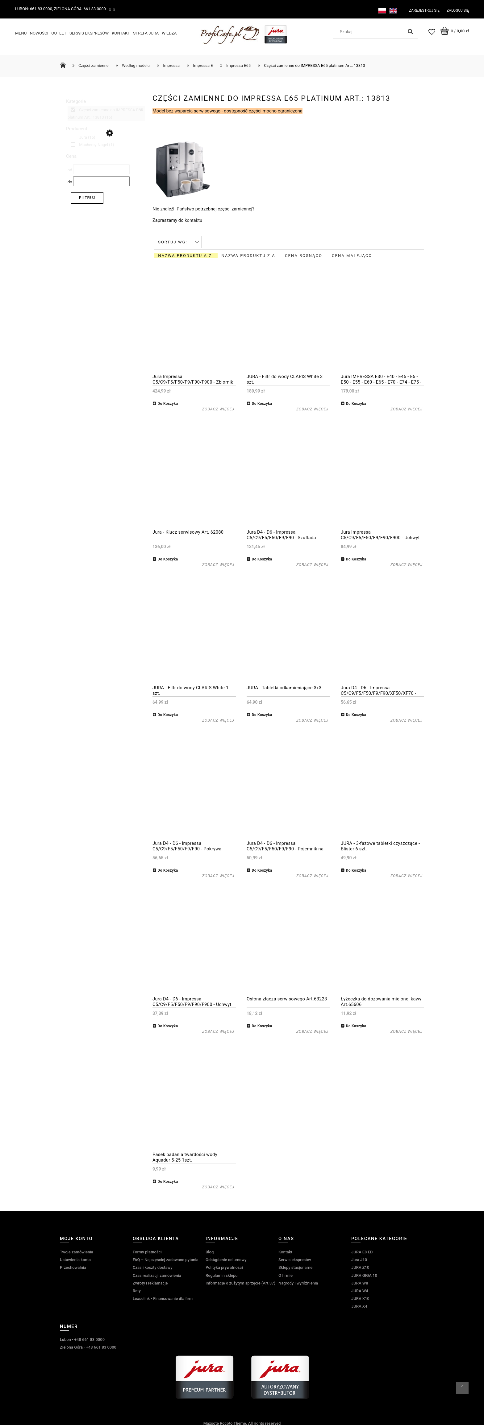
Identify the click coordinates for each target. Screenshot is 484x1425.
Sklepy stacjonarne (295, 1266)
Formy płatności (147, 1251)
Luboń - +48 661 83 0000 (82, 1338)
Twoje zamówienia (76, 1251)
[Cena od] (101, 168)
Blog (210, 1251)
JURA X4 (359, 1305)
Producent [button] (76, 128)
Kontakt (285, 1251)
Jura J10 (359, 1258)
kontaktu (193, 219)
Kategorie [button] (76, 100)
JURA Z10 (360, 1266)
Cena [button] (71, 155)
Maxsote (211, 1422)
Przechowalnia (73, 1266)
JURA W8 (359, 1282)
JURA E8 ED (362, 1251)
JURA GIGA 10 (364, 1274)
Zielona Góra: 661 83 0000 (80, 8)
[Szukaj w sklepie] (369, 32)
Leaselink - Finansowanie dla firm (163, 1297)
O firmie (285, 1274)
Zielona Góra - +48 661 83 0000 (88, 1346)
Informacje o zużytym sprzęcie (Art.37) (240, 1282)
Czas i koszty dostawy (153, 1266)
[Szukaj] (410, 32)
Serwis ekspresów (294, 1258)
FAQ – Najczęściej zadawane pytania (165, 1258)
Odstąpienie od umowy (226, 1258)
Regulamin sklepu (221, 1274)
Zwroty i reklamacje (150, 1282)
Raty (137, 1290)
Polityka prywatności (224, 1266)
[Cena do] (101, 180)
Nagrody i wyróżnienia (298, 1282)
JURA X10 (360, 1297)
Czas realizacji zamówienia (157, 1274)
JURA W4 (359, 1290)
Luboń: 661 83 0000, (34, 8)
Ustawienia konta (75, 1258)
